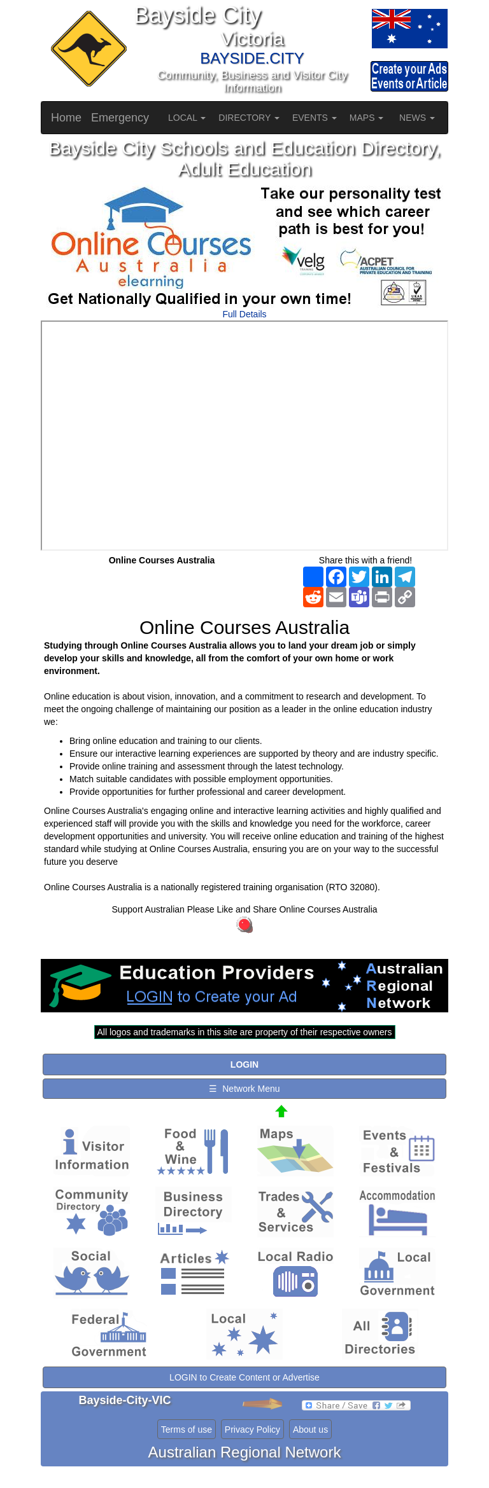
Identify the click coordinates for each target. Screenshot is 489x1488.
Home (66, 117)
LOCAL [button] (187, 118)
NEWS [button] (417, 118)
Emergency (120, 117)
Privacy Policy (252, 1429)
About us (310, 1429)
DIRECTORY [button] (249, 118)
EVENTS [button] (314, 118)
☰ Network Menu (244, 1089)
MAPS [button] (367, 118)
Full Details (244, 314)
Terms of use (186, 1429)
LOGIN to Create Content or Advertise (244, 1377)
